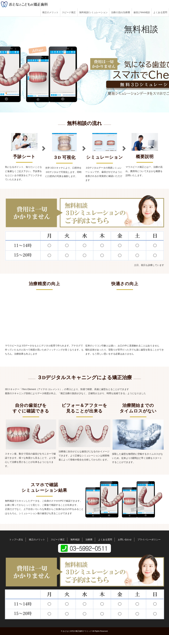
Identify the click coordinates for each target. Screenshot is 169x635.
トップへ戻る (16, 539)
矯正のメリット (50, 12)
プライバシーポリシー (149, 539)
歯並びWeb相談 (142, 12)
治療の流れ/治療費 (120, 12)
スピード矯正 (69, 12)
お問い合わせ (125, 539)
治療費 (88, 539)
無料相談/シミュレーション (93, 12)
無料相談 (75, 539)
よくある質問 (160, 12)
